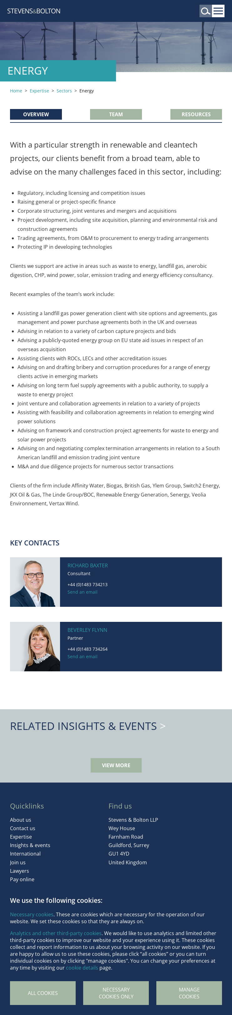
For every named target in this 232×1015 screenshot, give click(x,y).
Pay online (22, 879)
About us (20, 819)
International (25, 853)
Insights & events (30, 845)
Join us (18, 862)
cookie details (82, 967)
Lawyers (19, 870)
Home (16, 91)
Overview (36, 114)
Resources (196, 114)
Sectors (64, 91)
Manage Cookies (189, 993)
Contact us (22, 828)
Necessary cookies (31, 914)
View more (116, 765)
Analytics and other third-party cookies (56, 933)
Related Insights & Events (83, 726)
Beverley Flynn (87, 630)
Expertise (39, 91)
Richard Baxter (88, 565)
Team (116, 114)
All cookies (43, 993)
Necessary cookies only (116, 993)
